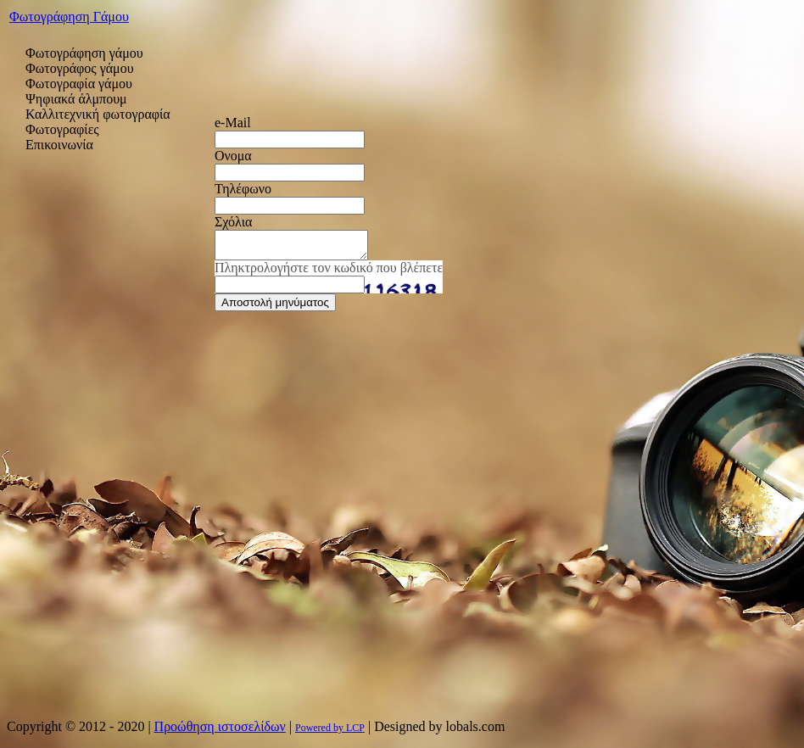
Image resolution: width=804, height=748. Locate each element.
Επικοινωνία (59, 144)
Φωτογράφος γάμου (79, 68)
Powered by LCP (330, 728)
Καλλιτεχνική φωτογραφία (97, 114)
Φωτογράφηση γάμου (84, 53)
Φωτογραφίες (62, 129)
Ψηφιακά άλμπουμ (76, 99)
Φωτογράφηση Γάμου (69, 16)
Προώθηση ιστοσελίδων (220, 726)
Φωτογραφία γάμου (78, 83)
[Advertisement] (110, 424)
